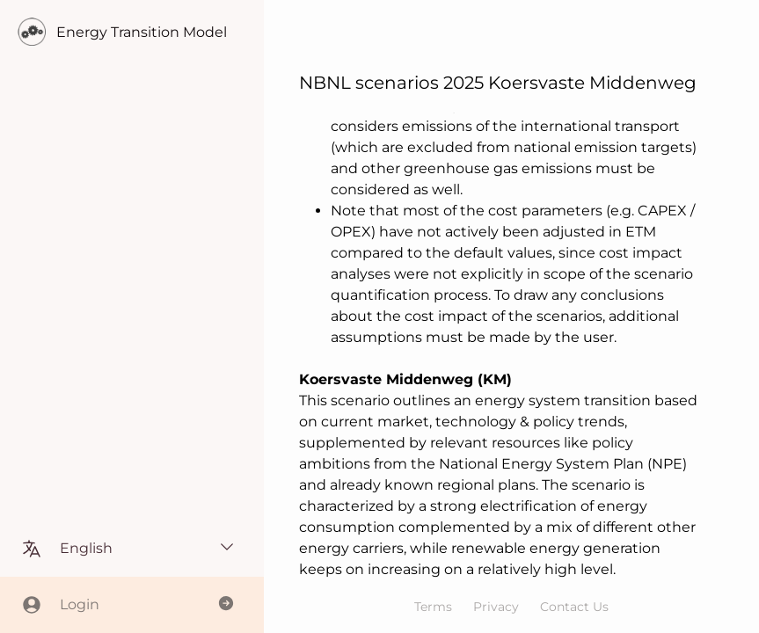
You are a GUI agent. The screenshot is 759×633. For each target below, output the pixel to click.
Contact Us (574, 607)
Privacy (496, 607)
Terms (433, 607)
